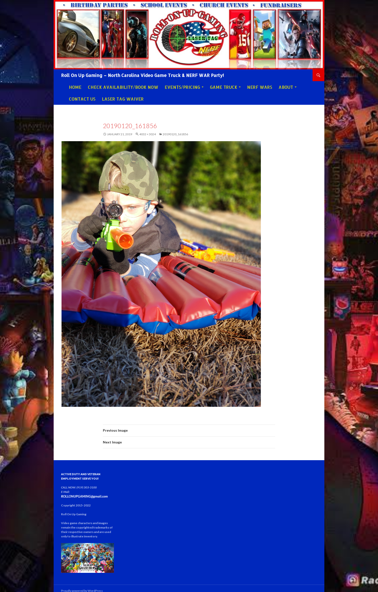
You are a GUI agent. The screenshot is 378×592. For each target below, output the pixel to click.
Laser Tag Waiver (123, 99)
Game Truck (223, 87)
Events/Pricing (182, 87)
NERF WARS (259, 87)
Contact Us (82, 99)
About (286, 87)
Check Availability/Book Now (123, 87)
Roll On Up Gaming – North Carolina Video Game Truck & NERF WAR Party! (142, 75)
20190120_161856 (175, 134)
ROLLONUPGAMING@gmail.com (90, 492)
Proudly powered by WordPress (82, 586)
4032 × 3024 (147, 134)
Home (75, 87)
